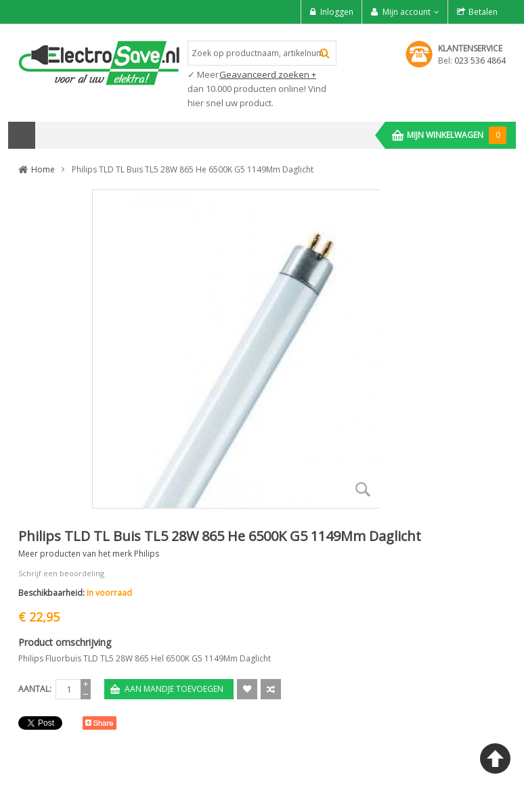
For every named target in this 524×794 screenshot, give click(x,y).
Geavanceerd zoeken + (267, 74)
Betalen (483, 12)
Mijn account (407, 12)
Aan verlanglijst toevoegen (247, 689)
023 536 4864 (480, 60)
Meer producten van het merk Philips (88, 553)
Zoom (363, 489)
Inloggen (336, 12)
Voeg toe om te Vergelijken (271, 689)
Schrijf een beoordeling (61, 573)
